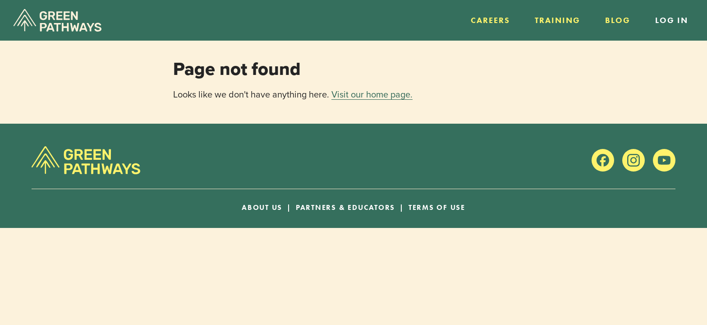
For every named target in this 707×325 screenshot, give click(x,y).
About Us (262, 207)
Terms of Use (437, 207)
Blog (617, 20)
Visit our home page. (372, 94)
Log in (671, 20)
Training (557, 20)
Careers (490, 20)
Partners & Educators (345, 207)
